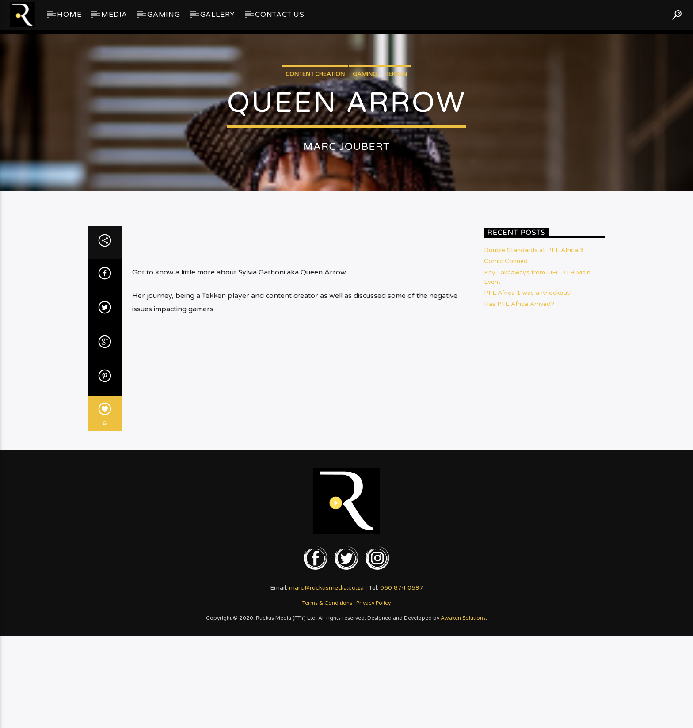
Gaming (163, 14)
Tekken (396, 148)
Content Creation (315, 148)
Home (69, 14)
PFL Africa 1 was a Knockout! (527, 457)
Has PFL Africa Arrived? (519, 469)
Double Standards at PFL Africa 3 (534, 415)
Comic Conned (506, 426)
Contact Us (280, 14)
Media (114, 14)
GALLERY (218, 14)
